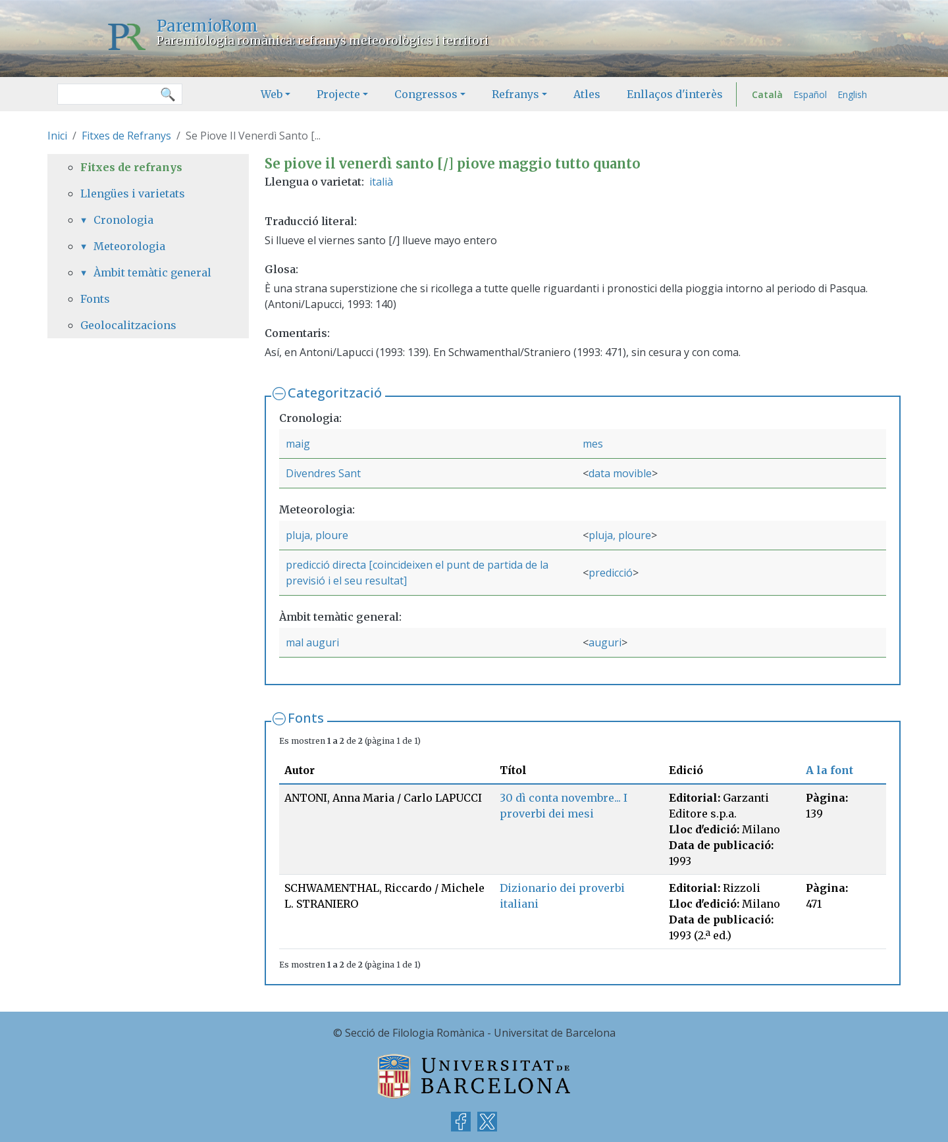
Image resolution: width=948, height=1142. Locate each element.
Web (271, 94)
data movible (620, 473)
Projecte (338, 94)
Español (810, 94)
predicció (611, 572)
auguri (605, 642)
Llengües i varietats (132, 193)
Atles (586, 94)
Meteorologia (129, 246)
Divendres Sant (323, 473)
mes (593, 443)
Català (767, 94)
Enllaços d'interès (675, 94)
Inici (57, 135)
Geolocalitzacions (128, 325)
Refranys (515, 94)
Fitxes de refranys (131, 167)
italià (381, 181)
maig (298, 443)
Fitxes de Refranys (126, 135)
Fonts (306, 718)
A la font (829, 770)
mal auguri (312, 642)
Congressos (426, 94)
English (852, 94)
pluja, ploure (317, 535)
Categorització (335, 393)
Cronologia (123, 219)
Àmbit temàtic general (152, 272)
